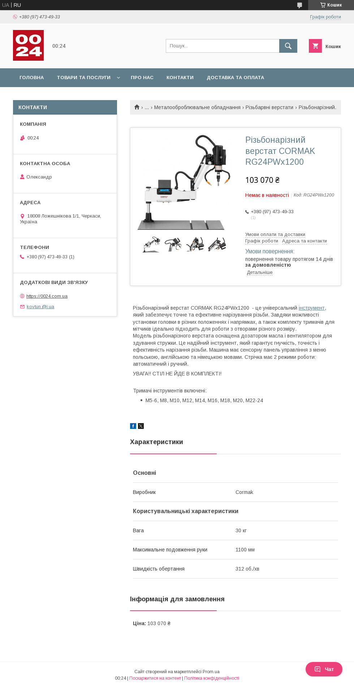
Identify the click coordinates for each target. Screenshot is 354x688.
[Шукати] (288, 46)
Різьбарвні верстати (269, 107)
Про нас (142, 77)
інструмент (312, 308)
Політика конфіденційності (211, 678)
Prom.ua (211, 671)
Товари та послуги (84, 77)
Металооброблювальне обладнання (197, 107)
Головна (32, 77)
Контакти (180, 77)
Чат (324, 669)
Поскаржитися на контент (155, 678)
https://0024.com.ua (47, 296)
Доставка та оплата (235, 77)
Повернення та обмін (50, 96)
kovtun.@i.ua (40, 306)
